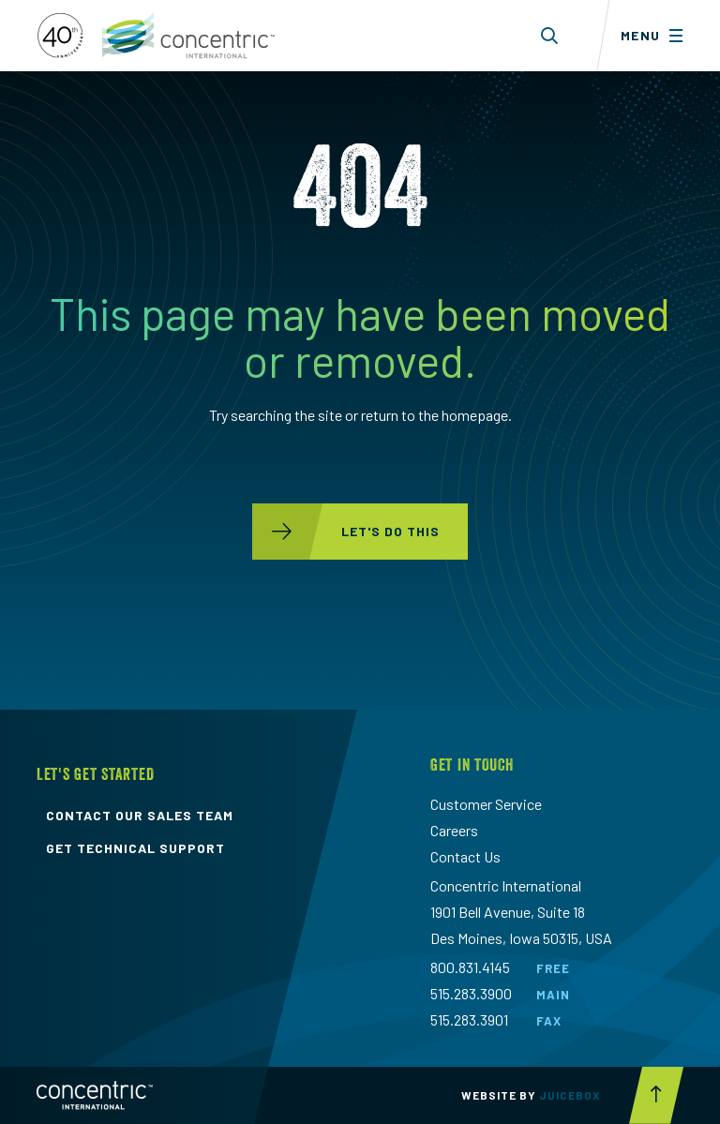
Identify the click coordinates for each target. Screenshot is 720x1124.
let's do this (346, 531)
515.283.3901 (469, 1019)
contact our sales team (139, 815)
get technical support (135, 848)
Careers (454, 830)
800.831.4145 (470, 967)
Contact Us (465, 856)
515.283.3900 (471, 993)
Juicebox (570, 1095)
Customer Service (486, 804)
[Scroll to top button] (656, 1095)
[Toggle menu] (658, 35)
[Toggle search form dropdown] (550, 35)
